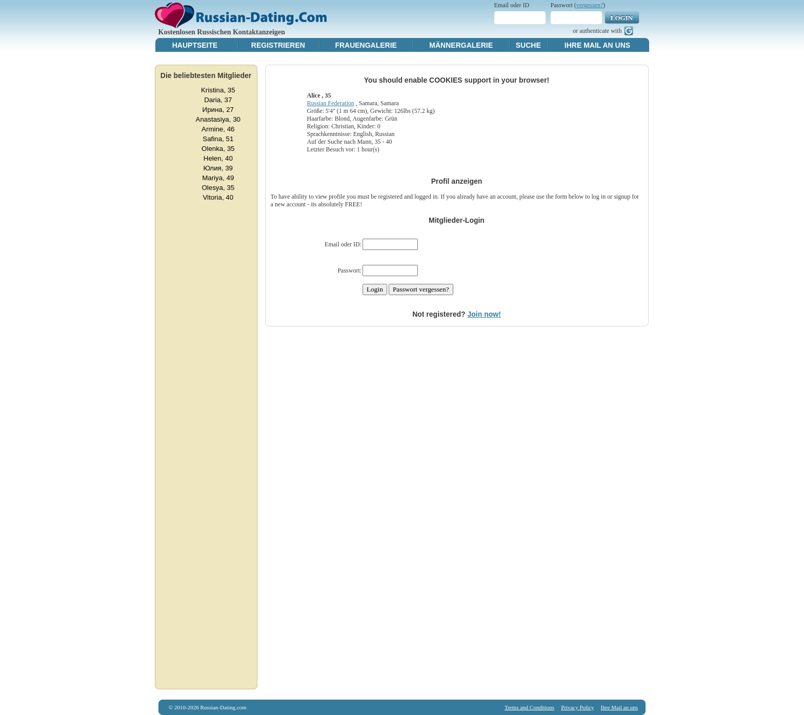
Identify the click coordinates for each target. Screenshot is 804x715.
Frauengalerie (366, 45)
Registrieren (278, 45)
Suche (528, 45)
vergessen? (589, 5)
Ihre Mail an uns (597, 45)
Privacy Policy (577, 707)
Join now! (484, 314)
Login (622, 18)
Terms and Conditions (529, 707)
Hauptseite (195, 45)
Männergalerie (461, 45)
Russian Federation (330, 103)
